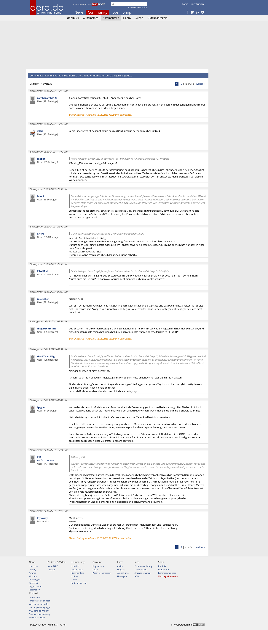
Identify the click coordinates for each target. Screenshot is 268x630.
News (79, 12)
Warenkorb (163, 569)
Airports (33, 576)
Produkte (162, 566)
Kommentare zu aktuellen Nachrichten (66, 75)
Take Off (51, 569)
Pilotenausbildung (143, 566)
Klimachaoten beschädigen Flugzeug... (111, 75)
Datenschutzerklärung (39, 614)
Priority (32, 569)
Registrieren (197, 4)
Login (185, 4)
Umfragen (122, 576)
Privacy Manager (37, 617)
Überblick (73, 18)
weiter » (200, 83)
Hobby (127, 18)
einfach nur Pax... (48, 460)
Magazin (121, 569)
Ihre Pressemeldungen (39, 600)
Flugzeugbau (35, 579)
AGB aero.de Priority (39, 610)
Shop (127, 12)
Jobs (115, 12)
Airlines (32, 572)
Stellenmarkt (141, 569)
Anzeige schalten (143, 572)
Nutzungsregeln (157, 18)
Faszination (34, 589)
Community (97, 12)
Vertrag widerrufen (168, 576)
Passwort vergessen (101, 572)
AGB (137, 576)
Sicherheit (34, 583)
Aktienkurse (123, 572)
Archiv (120, 566)
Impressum (34, 597)
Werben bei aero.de (38, 604)
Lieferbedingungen (167, 572)
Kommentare (111, 18)
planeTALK (52, 566)
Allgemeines (90, 18)
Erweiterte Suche (137, 7)
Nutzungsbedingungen (40, 607)
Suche (139, 18)
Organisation (35, 586)
